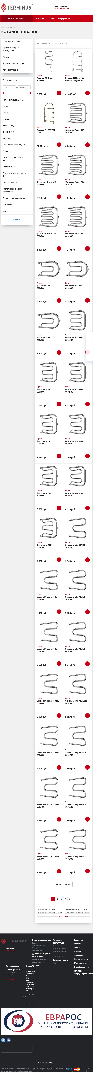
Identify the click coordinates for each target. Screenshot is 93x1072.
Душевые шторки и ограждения (18, 49)
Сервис (51, 19)
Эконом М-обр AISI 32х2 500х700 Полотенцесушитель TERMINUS (76, 756)
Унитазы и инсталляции (18, 64)
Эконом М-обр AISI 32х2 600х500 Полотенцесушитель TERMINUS (76, 808)
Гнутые (39, 75)
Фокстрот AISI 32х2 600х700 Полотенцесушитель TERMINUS (46, 549)
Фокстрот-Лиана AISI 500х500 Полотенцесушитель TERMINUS (75, 133)
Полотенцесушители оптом (73, 909)
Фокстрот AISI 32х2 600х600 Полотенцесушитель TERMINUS (74, 497)
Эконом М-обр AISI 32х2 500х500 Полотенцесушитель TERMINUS (76, 704)
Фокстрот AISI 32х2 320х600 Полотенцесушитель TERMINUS (74, 289)
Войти (57, 8)
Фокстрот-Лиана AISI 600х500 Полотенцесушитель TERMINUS (46, 237)
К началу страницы (46, 1062)
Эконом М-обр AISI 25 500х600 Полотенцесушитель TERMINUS (75, 600)
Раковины (7, 57)
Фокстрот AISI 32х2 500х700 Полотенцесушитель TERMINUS (46, 445)
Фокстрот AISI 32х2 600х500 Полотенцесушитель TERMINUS (46, 497)
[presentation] (16, 1048)
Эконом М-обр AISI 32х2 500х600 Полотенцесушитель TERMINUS (48, 756)
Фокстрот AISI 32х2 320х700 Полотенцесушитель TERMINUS (46, 341)
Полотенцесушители (18, 42)
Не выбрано (11, 950)
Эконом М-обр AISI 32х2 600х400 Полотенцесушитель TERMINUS (48, 808)
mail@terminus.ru (11, 979)
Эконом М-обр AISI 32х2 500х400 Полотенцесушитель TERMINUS (48, 704)
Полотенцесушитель (46, 909)
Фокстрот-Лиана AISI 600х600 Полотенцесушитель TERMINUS (75, 237)
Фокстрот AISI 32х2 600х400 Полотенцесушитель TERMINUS (74, 445)
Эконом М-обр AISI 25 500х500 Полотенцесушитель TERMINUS (47, 600)
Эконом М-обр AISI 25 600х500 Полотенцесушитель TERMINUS (47, 652)
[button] (45, 6)
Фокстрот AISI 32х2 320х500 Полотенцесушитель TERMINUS (46, 289)
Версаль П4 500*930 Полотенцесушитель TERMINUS (74, 80)
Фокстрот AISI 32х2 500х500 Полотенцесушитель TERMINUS (46, 393)
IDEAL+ (67, 75)
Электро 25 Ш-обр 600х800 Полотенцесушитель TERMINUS (46, 82)
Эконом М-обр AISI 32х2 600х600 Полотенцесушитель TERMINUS (48, 860)
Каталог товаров (17, 18)
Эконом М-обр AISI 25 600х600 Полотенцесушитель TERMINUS (75, 652)
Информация (64, 19)
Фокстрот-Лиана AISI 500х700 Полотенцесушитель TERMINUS (75, 185)
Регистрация (64, 8)
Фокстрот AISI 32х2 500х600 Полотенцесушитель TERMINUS (74, 393)
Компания (39, 19)
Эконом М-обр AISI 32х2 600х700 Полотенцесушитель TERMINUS (76, 860)
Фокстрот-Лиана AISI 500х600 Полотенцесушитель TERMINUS (46, 185)
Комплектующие (18, 70)
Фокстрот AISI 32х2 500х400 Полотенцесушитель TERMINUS (74, 341)
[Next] (74, 899)
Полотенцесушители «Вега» (49, 912)
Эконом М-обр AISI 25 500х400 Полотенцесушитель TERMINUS (75, 549)
